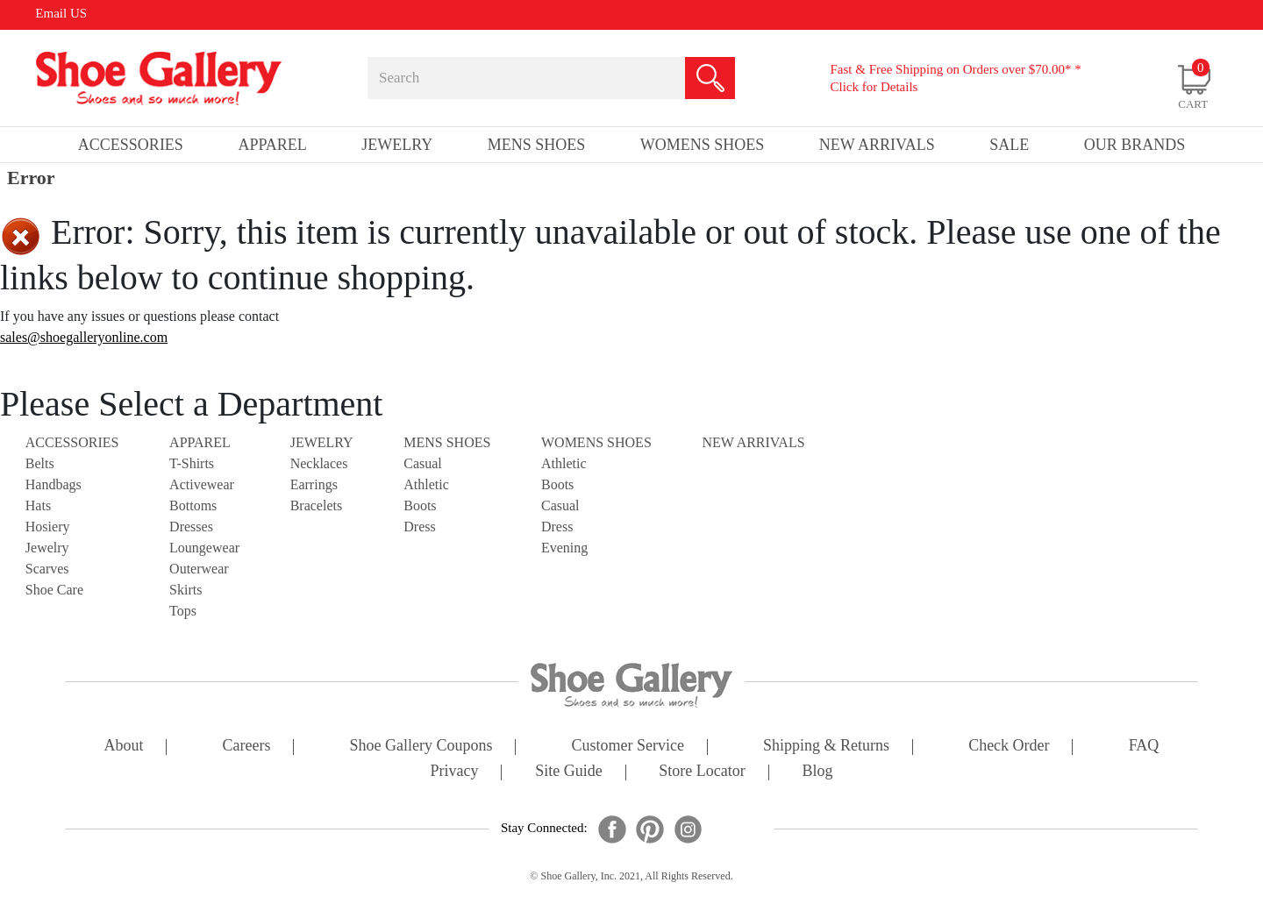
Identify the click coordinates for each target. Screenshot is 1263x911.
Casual (422, 463)
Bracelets (316, 505)
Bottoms (193, 505)
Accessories (72, 442)
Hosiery (47, 526)
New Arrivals (877, 144)
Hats (38, 505)
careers (247, 746)
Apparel (200, 442)
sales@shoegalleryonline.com (84, 337)
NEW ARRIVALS (753, 442)
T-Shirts (191, 463)
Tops (182, 610)
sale (1009, 144)
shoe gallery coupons (421, 746)
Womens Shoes (596, 442)
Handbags (53, 484)
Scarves (47, 568)
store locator (702, 772)
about (124, 746)
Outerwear (199, 568)
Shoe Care (54, 589)
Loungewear (204, 547)
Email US (61, 13)
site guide (569, 772)
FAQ (1144, 746)
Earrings (314, 484)
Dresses (191, 526)
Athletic (426, 484)
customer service (628, 746)
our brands (1135, 144)
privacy (455, 772)
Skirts (185, 589)
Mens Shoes (446, 442)
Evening (564, 547)
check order (1008, 746)
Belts (39, 463)
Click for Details (873, 87)
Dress (419, 526)
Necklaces (319, 463)
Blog (817, 772)
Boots (419, 505)
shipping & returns (826, 746)
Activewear (201, 484)
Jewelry (47, 547)
